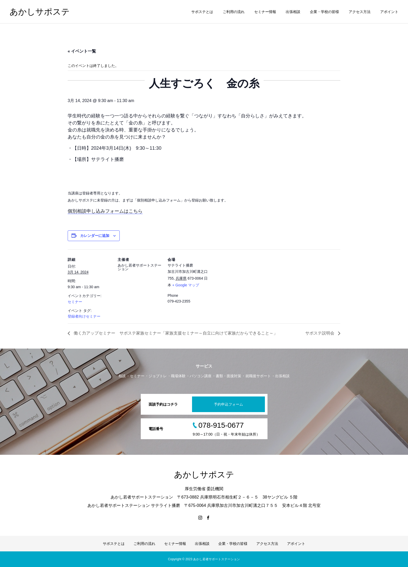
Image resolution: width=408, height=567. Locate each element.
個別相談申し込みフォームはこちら (105, 211)
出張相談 (293, 12)
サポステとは (202, 12)
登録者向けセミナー (84, 316)
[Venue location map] (245, 285)
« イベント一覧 (82, 51)
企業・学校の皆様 (324, 12)
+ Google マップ (185, 285)
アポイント (389, 12)
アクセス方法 (360, 12)
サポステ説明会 (320, 333)
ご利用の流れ (234, 12)
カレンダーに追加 (94, 236)
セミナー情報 (265, 12)
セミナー (75, 302)
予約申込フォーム (228, 404)
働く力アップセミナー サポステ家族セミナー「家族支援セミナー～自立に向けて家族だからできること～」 (175, 333)
